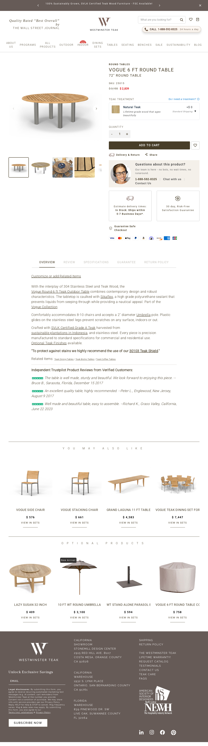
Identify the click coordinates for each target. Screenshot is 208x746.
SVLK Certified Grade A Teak (73, 332)
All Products (48, 44)
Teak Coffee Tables (106, 363)
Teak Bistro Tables (85, 363)
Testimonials (150, 669)
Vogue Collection (45, 311)
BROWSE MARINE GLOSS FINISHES (69, 3)
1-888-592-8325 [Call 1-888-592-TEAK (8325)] (148, 179)
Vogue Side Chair (30, 514)
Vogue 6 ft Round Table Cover (177, 608)
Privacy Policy (43, 716)
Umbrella (144, 319)
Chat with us (174, 179)
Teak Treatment (123, 99)
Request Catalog (153, 665)
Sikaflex (107, 301)
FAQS (143, 682)
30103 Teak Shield (144, 355)
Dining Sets (98, 44)
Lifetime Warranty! (155, 661)
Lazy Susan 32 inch (30, 608)
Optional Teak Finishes (49, 347)
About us (11, 44)
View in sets (30, 526)
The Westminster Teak (157, 656)
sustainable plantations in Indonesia (60, 337)
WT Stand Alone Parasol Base (129, 608)
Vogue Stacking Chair (79, 514)
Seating (127, 44)
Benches (145, 44)
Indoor (83, 44)
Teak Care (147, 678)
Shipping (146, 644)
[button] (38, 5)
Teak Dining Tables (64, 363)
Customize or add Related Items (56, 280)
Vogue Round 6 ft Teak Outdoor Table (61, 295)
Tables (112, 44)
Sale (159, 44)
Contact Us (145, 183)
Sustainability (178, 44)
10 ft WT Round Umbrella (80, 608)
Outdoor (66, 44)
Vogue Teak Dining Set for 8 (177, 514)
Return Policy (151, 648)
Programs (28, 44)
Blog (198, 44)
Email (14, 684)
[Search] (181, 19)
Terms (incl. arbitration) (21, 716)
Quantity (118, 127)
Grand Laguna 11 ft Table (129, 514)
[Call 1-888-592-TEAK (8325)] (171, 29)
